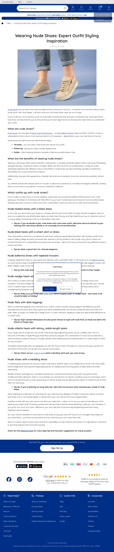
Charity (91, 521)
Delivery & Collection (11, 506)
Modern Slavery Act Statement (44, 521)
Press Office (92, 506)
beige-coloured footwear (42, 133)
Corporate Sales (94, 531)
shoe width (48, 293)
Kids (61, 506)
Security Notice (38, 511)
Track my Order (9, 501)
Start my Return (9, 521)
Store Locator (65, 516)
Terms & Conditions (39, 501)
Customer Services (10, 526)
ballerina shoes (67, 133)
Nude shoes (13, 109)
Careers (91, 526)
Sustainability (93, 511)
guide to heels (39, 353)
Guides (62, 521)
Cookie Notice (37, 516)
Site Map (63, 511)
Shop (62, 501)
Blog (8, 23)
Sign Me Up (57, 448)
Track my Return (9, 516)
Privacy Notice (37, 506)
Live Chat (7, 531)
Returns (6, 511)
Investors (91, 501)
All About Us (92, 516)
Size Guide (7, 536)
